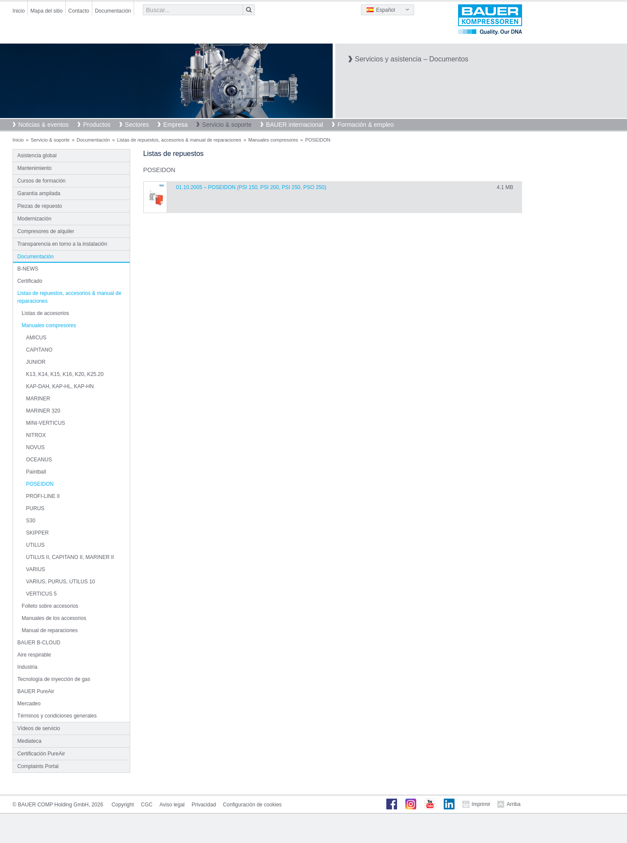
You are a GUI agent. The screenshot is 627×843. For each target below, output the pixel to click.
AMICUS (36, 338)
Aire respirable (34, 655)
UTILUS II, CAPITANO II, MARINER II (70, 557)
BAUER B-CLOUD (39, 643)
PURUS (35, 508)
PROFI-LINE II (43, 496)
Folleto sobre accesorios (50, 606)
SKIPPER (37, 533)
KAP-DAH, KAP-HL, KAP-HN (60, 386)
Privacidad (204, 805)
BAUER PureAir (35, 691)
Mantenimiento (34, 168)
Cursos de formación (41, 181)
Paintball (36, 472)
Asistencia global (37, 155)
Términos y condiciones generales (57, 716)
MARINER (38, 399)
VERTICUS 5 (41, 594)
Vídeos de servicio (38, 728)
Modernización (34, 219)
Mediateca (29, 741)
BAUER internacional (295, 124)
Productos (97, 124)
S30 (30, 521)
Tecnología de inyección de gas (53, 679)
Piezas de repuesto (39, 206)
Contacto (78, 11)
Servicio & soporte (227, 124)
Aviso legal (172, 805)
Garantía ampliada (39, 193)
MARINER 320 (43, 411)
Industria (27, 667)
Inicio (19, 11)
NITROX (36, 435)
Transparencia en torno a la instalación (62, 244)
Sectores (137, 124)
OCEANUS (39, 460)
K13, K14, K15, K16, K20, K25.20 (65, 374)
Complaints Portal (38, 766)
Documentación (113, 11)
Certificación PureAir (41, 754)
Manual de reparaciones (50, 630)
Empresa (175, 124)
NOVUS (35, 447)
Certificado (29, 281)
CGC (147, 805)
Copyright (122, 805)
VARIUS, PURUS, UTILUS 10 (60, 582)
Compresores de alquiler (45, 231)
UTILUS (35, 545)
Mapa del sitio (46, 11)
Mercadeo (28, 704)
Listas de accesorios (45, 313)
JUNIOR (36, 362)
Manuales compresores (273, 139)
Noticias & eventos (43, 124)
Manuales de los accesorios (54, 618)
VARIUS (35, 569)
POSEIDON (40, 484)
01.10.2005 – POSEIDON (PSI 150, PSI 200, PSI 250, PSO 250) (251, 187)
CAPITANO (39, 350)
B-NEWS (27, 269)
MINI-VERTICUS (45, 423)
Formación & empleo (365, 124)
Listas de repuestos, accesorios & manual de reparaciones (179, 139)
